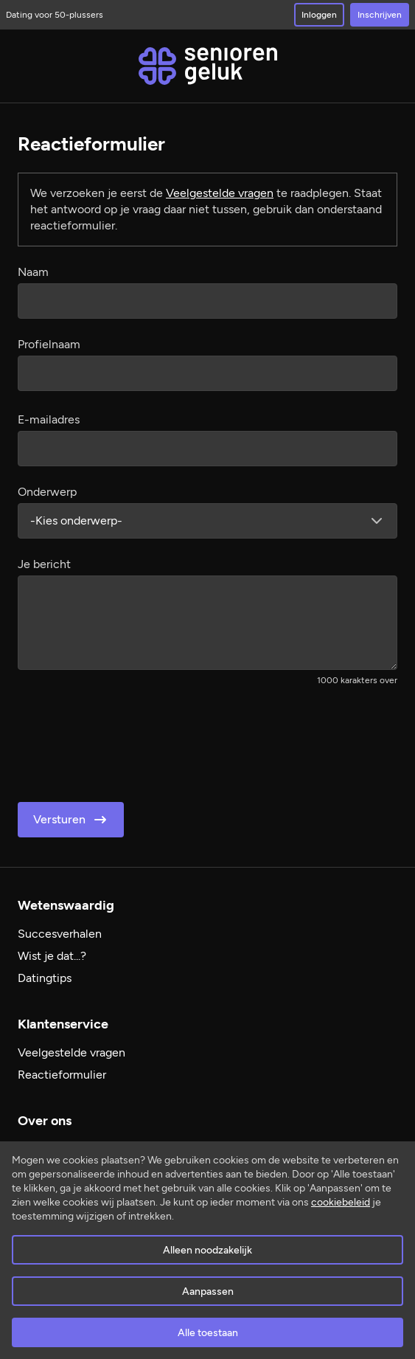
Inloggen (319, 15)
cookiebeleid (340, 1202)
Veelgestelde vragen (219, 193)
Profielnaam (49, 344)
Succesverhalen (60, 934)
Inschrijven (380, 15)
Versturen (71, 820)
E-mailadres (49, 419)
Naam (33, 272)
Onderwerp (47, 492)
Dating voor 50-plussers (54, 15)
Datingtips (45, 978)
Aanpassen (208, 1291)
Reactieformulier (62, 1075)
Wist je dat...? (52, 956)
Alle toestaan (208, 1333)
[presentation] (130, 739)
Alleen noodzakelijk (207, 1250)
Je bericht (44, 564)
